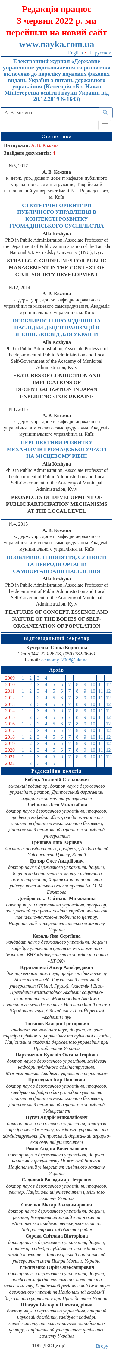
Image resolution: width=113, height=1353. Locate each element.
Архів (56, 670)
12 (108, 684)
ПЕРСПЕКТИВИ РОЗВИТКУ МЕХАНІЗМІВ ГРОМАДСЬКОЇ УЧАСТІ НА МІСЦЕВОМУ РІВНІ (57, 449)
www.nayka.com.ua (56, 44)
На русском (99, 52)
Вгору (102, 1345)
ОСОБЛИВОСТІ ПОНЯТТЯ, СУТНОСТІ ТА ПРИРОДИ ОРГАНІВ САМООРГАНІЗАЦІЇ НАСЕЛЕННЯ (56, 564)
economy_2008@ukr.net (65, 659)
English (75, 52)
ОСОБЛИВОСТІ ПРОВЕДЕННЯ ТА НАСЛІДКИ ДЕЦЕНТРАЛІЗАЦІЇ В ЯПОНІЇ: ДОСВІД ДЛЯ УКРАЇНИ (57, 327)
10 (92, 684)
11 (100, 684)
